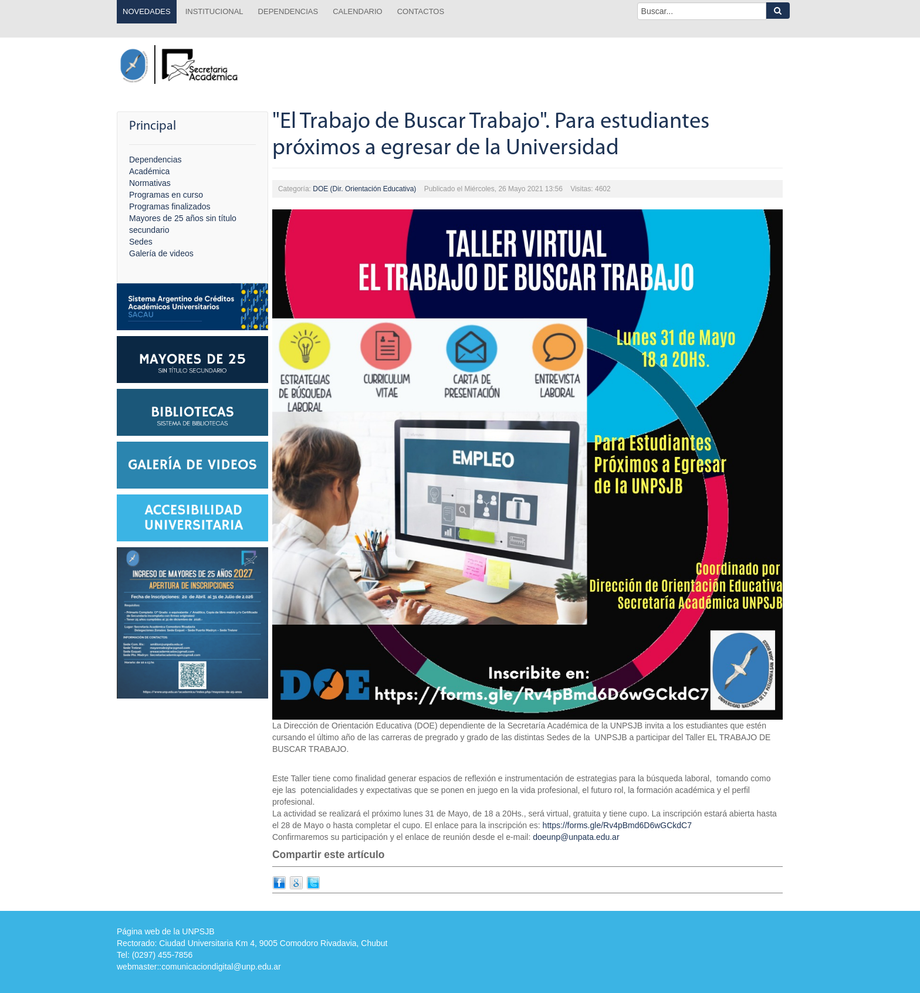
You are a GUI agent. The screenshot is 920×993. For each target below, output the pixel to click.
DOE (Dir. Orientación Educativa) (364, 189)
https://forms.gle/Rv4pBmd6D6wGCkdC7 (617, 825)
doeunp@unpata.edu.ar (576, 837)
